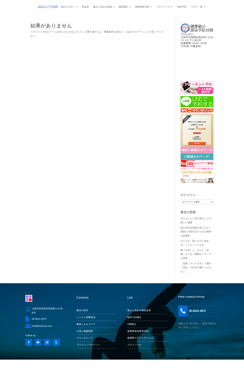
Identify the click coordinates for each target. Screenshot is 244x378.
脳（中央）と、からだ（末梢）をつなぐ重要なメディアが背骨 (195, 254)
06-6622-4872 (39, 319)
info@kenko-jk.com (42, 326)
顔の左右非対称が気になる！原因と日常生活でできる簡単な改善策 (195, 231)
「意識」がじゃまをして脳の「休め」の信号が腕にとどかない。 (195, 267)
